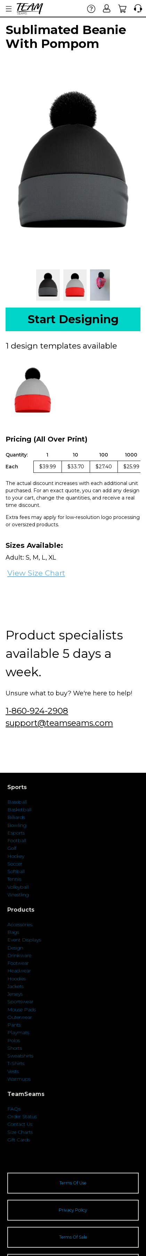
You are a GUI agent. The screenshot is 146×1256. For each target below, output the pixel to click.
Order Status (22, 1116)
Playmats (18, 1032)
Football (16, 840)
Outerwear (19, 1017)
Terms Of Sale (73, 1237)
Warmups (19, 1079)
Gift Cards (18, 1140)
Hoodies (16, 979)
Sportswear (20, 1001)
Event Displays (24, 940)
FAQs (14, 1109)
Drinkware (19, 955)
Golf (11, 848)
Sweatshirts (20, 1056)
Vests (13, 1071)
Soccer (14, 864)
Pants (14, 1025)
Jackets (15, 986)
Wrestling (18, 894)
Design (15, 948)
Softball (16, 871)
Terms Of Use (73, 1183)
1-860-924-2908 (37, 711)
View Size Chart (36, 573)
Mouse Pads (21, 1009)
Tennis (14, 879)
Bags (13, 932)
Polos (13, 1040)
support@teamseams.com (59, 723)
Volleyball (18, 887)
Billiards (16, 817)
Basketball (19, 809)
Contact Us (19, 1124)
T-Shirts (15, 1063)
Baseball (17, 802)
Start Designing (73, 319)
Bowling (16, 825)
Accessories (19, 924)
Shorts (14, 1048)
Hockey (15, 856)
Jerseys (15, 994)
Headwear (19, 971)
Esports (16, 833)
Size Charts (20, 1132)
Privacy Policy (73, 1210)
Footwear (18, 963)
